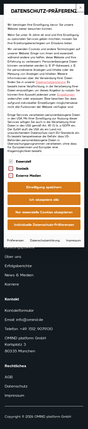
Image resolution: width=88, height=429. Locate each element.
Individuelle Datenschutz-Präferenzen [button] (44, 225)
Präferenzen (15, 240)
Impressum (73, 240)
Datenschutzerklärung (50, 82)
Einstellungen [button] (66, 94)
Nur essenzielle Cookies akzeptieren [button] (44, 212)
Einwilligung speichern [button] (44, 187)
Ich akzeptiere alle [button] (44, 200)
